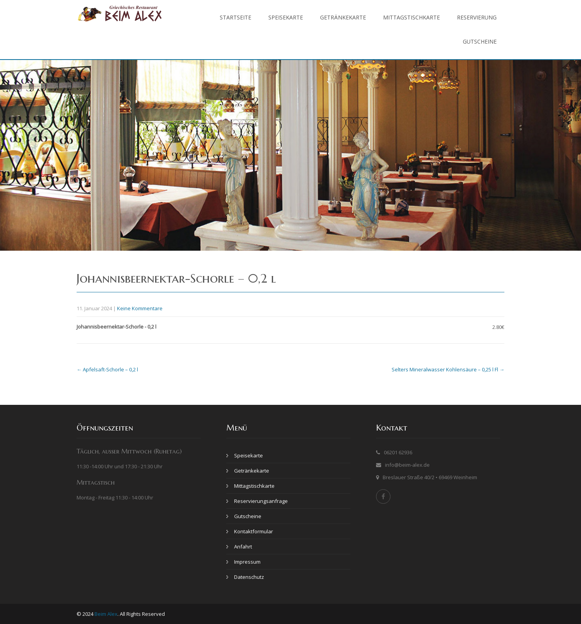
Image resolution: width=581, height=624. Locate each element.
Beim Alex (105, 613)
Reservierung (477, 17)
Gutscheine (480, 41)
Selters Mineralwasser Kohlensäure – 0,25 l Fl (448, 369)
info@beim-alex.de (407, 464)
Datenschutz (249, 576)
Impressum (247, 561)
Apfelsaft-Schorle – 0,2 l (107, 369)
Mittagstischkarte (411, 17)
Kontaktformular (253, 531)
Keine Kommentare (140, 308)
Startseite (235, 17)
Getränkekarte (343, 17)
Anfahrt (243, 546)
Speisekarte (285, 17)
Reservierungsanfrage (261, 500)
